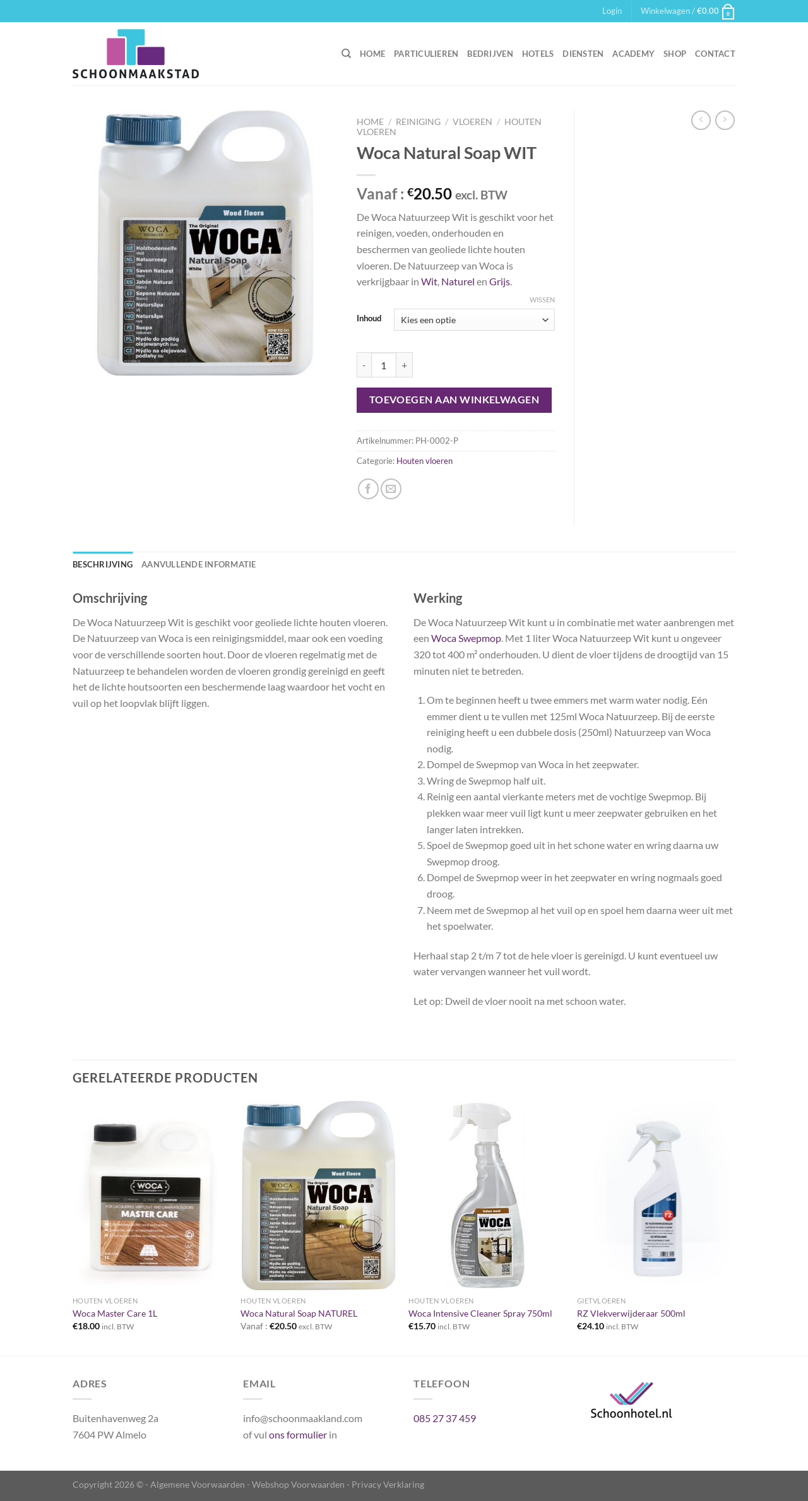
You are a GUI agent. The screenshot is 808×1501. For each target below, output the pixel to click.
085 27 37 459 (444, 1418)
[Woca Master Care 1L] (151, 1195)
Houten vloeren (424, 461)
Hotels (538, 54)
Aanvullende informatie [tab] (198, 564)
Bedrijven (490, 54)
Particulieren (426, 54)
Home (372, 54)
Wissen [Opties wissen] (542, 299)
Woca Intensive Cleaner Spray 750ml (480, 1313)
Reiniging (418, 122)
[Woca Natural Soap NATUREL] (318, 1195)
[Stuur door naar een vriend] (391, 488)
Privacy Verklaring (388, 1484)
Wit (429, 281)
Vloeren (472, 122)
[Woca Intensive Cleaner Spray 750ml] (486, 1195)
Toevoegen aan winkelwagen (454, 399)
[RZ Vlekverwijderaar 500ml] (655, 1195)
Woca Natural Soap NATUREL (299, 1313)
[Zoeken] (346, 54)
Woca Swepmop (466, 638)
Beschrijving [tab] (103, 564)
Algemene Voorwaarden (197, 1484)
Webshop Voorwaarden (298, 1484)
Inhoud (369, 318)
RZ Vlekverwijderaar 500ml (631, 1313)
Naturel (458, 281)
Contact (715, 54)
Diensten (582, 54)
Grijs (499, 281)
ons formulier (298, 1434)
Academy (633, 54)
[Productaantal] (383, 364)
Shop (674, 54)
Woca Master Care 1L (115, 1313)
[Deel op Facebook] (368, 488)
